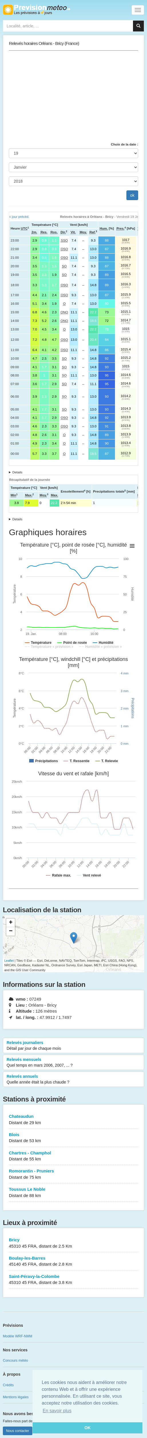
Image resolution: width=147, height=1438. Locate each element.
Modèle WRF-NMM (17, 1336)
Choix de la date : (124, 144)
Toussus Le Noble (73, 1192)
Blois (73, 1138)
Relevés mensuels (73, 1062)
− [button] (11, 931)
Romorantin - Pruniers (73, 1174)
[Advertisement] (73, 96)
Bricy (73, 1243)
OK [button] (87, 1427)
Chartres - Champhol (73, 1156)
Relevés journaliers (73, 1045)
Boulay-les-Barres (73, 1261)
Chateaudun (73, 1120)
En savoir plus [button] (57, 1410)
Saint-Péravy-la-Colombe (73, 1280)
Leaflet (9, 960)
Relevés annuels (73, 1079)
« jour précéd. (19, 216)
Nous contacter (17, 1431)
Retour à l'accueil (36, 10)
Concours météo (15, 1361)
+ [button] (11, 923)
